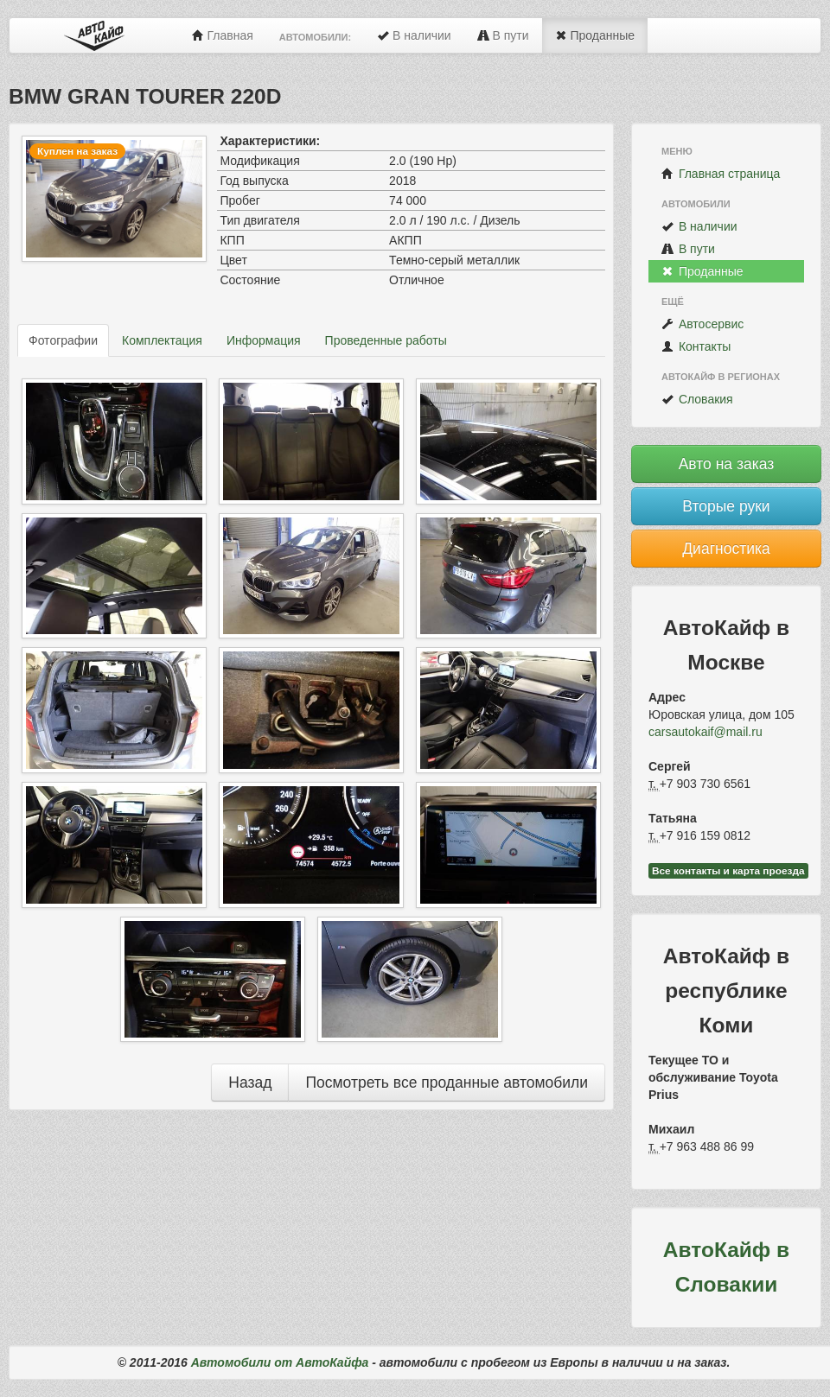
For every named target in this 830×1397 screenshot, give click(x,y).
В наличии (414, 35)
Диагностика (725, 548)
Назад (249, 1082)
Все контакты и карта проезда (728, 871)
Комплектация (162, 340)
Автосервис (702, 324)
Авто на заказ (727, 464)
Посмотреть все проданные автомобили (446, 1082)
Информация (264, 340)
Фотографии (63, 340)
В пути (503, 35)
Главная (222, 35)
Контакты (696, 346)
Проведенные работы (386, 340)
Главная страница (720, 174)
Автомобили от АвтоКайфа (280, 1362)
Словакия (697, 399)
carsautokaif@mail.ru (705, 732)
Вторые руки (725, 506)
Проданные (595, 35)
